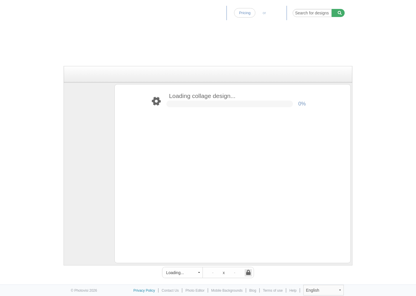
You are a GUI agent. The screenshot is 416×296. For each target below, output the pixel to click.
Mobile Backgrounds (227, 291)
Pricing (244, 13)
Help (293, 291)
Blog (218, 13)
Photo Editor (193, 13)
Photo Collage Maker (96, 10)
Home (168, 13)
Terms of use (273, 291)
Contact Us (170, 291)
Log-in (276, 13)
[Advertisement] (202, 52)
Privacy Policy (144, 291)
